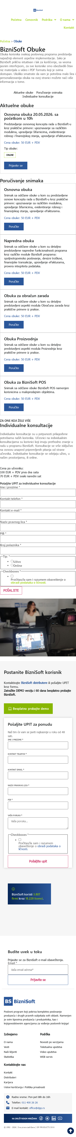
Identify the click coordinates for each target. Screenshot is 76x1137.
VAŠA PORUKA (15, 815)
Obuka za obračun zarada (26, 295)
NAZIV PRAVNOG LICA (18, 785)
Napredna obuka (19, 240)
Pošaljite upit (38, 861)
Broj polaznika (10, 545)
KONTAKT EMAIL (16, 770)
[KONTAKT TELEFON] (38, 760)
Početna (5, 41)
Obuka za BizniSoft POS (25, 382)
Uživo (17, 561)
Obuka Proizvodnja (21, 338)
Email (12, 963)
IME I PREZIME (15, 740)
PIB (3, 533)
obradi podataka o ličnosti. (28, 582)
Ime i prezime (10, 487)
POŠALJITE (11, 590)
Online (17, 565)
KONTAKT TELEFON (17, 754)
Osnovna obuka (18, 189)
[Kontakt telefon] (38, 504)
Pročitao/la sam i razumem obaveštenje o (38, 581)
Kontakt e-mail (11, 510)
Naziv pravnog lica (13, 521)
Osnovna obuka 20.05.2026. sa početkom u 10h (31, 116)
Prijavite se (38, 980)
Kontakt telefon (11, 498)
